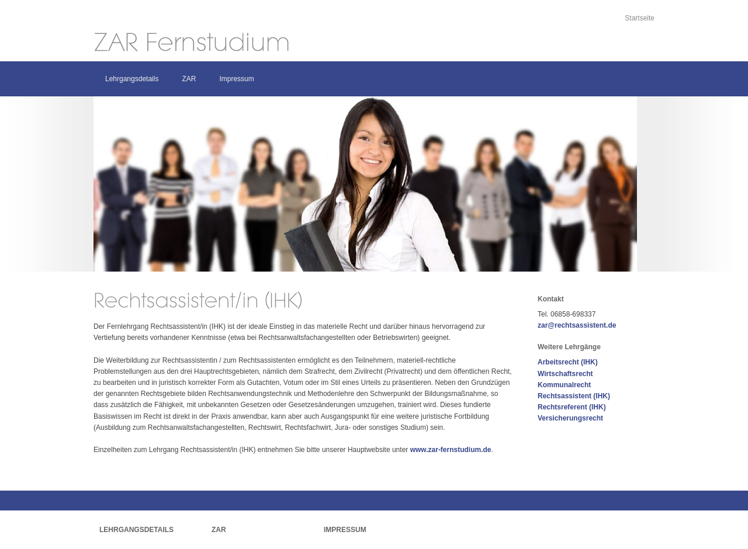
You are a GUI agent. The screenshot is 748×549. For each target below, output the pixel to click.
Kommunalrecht (564, 385)
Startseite (639, 18)
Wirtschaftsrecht (565, 374)
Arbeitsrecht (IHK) (568, 362)
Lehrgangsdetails (131, 79)
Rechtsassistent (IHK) (574, 396)
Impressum (236, 79)
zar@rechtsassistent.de (577, 325)
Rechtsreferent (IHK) (572, 407)
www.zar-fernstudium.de (450, 450)
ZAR (189, 79)
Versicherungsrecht (570, 418)
